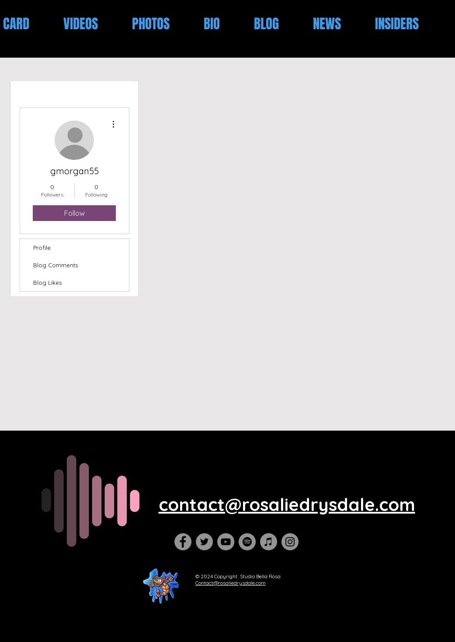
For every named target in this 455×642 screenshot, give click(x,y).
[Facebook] (182, 541)
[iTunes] (268, 541)
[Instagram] (290, 541)
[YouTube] (225, 541)
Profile (42, 247)
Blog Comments (55, 265)
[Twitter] (204, 541)
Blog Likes (47, 282)
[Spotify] (247, 541)
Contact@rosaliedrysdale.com (230, 583)
